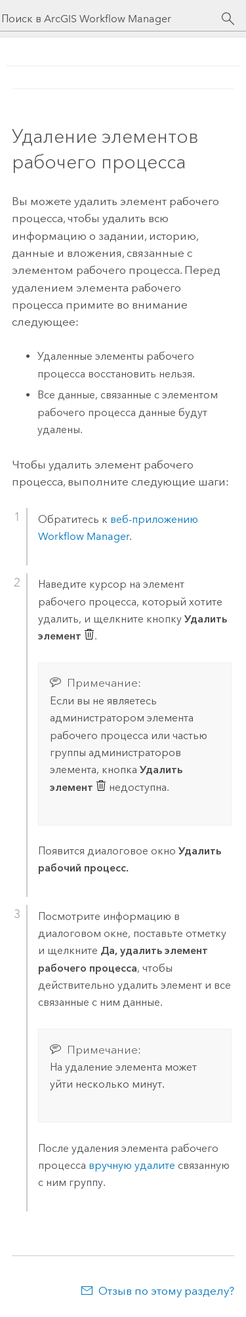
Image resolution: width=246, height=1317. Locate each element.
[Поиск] (228, 19)
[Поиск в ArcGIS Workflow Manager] (111, 19)
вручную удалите (132, 1165)
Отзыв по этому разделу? (166, 1290)
